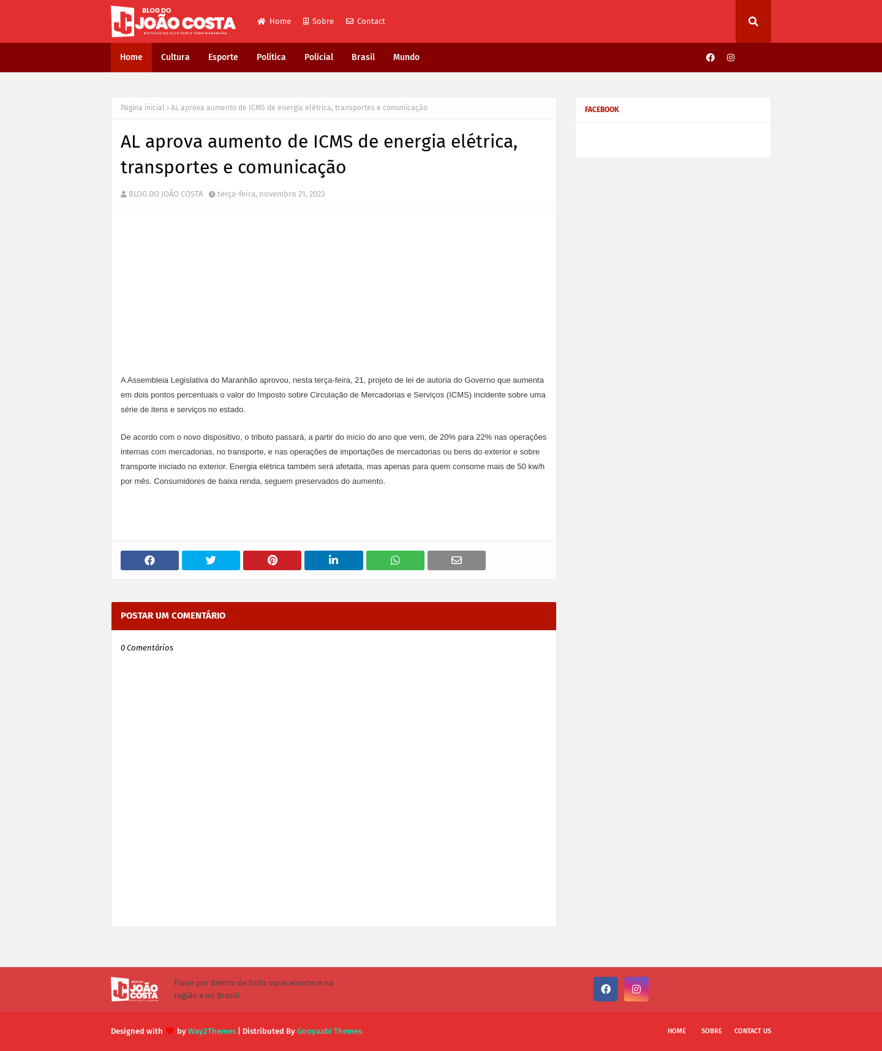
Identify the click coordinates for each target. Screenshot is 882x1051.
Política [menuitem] (271, 57)
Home (274, 21)
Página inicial (143, 108)
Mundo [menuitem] (406, 57)
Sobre (318, 21)
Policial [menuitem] (318, 57)
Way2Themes (212, 1031)
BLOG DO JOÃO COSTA (166, 193)
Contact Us (752, 1031)
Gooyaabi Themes (329, 1031)
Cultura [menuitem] (175, 57)
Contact (365, 21)
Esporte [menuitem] (223, 57)
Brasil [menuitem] (363, 57)
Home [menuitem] (131, 57)
